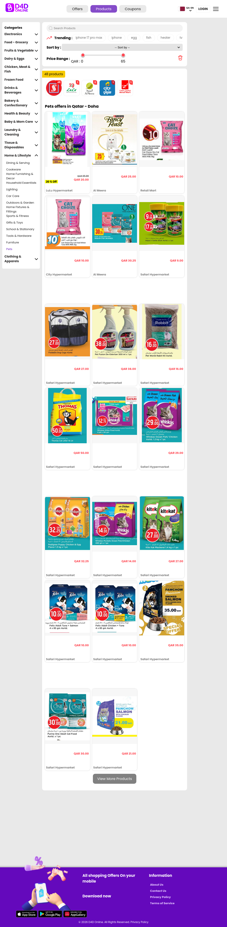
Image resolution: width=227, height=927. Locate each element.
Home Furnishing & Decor (19, 176)
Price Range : (58, 58)
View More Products (114, 778)
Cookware (13, 169)
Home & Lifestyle (21, 155)
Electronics (21, 34)
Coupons (133, 8)
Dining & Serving (18, 163)
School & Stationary (20, 229)
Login (203, 9)
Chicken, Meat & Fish (21, 69)
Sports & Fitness (17, 216)
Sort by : (54, 47)
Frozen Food (21, 79)
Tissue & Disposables (21, 145)
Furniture (12, 242)
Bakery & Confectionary (21, 103)
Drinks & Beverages (21, 90)
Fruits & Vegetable (21, 50)
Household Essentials (21, 183)
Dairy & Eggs (21, 58)
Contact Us (158, 891)
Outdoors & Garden (20, 203)
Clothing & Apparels (21, 259)
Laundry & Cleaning (21, 132)
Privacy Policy (160, 897)
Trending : (62, 37)
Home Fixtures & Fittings (17, 209)
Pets (9, 249)
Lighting (12, 189)
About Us (156, 885)
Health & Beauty (21, 113)
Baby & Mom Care (21, 121)
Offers (77, 8)
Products (104, 8)
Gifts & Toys (14, 222)
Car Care (12, 196)
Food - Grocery (21, 42)
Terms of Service (162, 903)
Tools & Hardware (18, 236)
